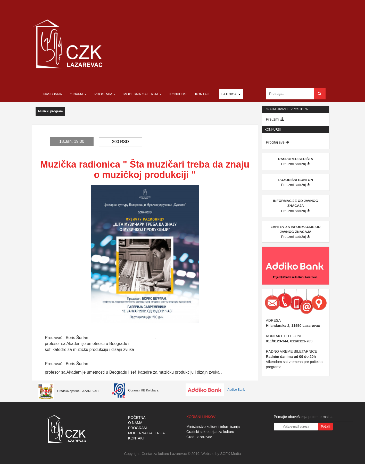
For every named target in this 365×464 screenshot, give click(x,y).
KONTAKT (136, 438)
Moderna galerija (142, 94)
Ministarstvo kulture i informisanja (213, 426)
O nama (78, 94)
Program (105, 94)
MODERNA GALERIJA (146, 433)
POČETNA (137, 417)
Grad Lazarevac (199, 437)
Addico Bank (215, 389)
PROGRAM (137, 428)
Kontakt (203, 94)
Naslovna (52, 94)
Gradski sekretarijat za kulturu (210, 432)
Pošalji (325, 426)
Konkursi (178, 94)
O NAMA (135, 423)
